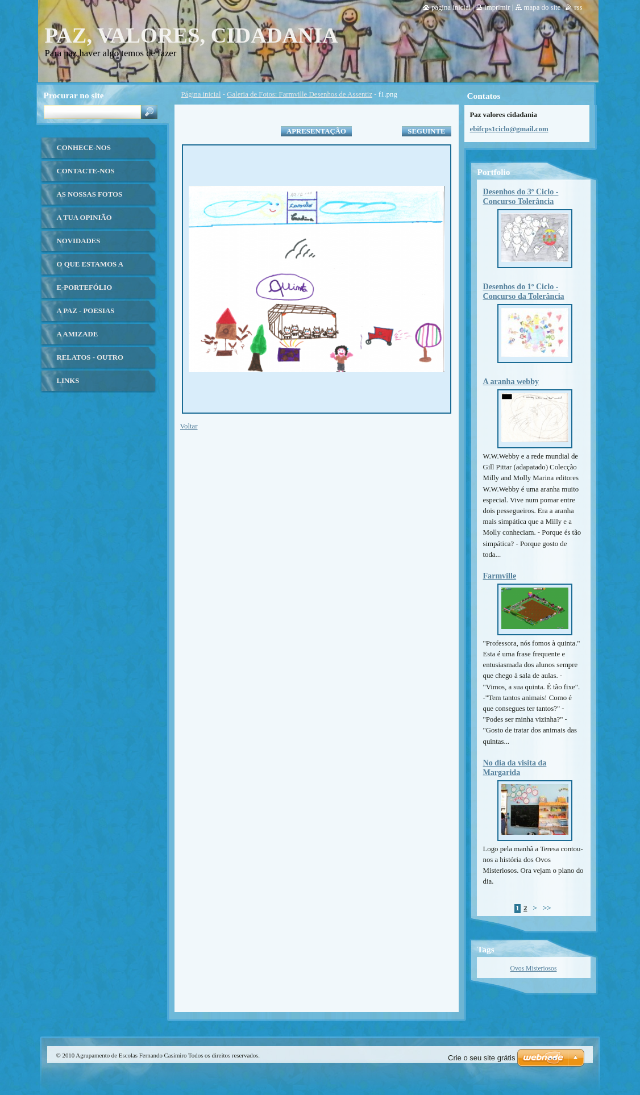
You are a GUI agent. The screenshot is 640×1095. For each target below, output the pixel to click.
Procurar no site (74, 95)
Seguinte (426, 131)
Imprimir (497, 7)
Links (68, 381)
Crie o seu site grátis (482, 1058)
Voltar (189, 426)
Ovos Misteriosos (533, 968)
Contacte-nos (86, 171)
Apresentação (316, 131)
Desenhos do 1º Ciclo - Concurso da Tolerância (523, 291)
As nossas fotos (90, 194)
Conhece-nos (84, 148)
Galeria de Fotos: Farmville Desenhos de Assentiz (299, 94)
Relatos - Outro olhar (90, 361)
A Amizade (77, 334)
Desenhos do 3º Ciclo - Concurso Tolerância (521, 196)
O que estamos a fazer (90, 268)
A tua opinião (84, 218)
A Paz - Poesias (86, 311)
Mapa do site (542, 7)
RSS (578, 7)
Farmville (500, 575)
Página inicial (201, 94)
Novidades (79, 241)
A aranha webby (511, 381)
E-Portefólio (85, 288)
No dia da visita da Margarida (515, 767)
